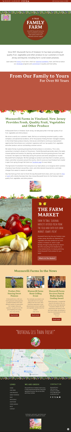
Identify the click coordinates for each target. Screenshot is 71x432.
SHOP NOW (13, 402)
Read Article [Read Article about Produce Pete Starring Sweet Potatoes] (14, 315)
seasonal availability (42, 62)
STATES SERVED (14, 404)
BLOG (11, 406)
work (8, 176)
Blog (58, 8)
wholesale (19, 64)
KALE (11, 397)
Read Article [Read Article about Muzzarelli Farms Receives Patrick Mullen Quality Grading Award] (56, 319)
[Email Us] (60, 397)
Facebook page (37, 162)
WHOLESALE (13, 399)
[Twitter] (26, 1)
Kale (37, 8)
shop (63, 174)
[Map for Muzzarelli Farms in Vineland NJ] (35, 363)
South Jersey (30, 131)
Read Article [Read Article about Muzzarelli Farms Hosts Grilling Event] (35, 315)
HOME (39, 5)
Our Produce (53, 5)
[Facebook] (22, 1)
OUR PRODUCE (14, 392)
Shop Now (44, 8)
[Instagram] (24, 1)
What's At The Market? (47, 258)
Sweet (63, 5)
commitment (36, 64)
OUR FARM (13, 390)
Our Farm (45, 5)
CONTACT (64, 8)
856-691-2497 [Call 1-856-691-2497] (7, 1)
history (19, 62)
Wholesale (52, 8)
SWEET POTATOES (14, 395)
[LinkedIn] (28, 1)
